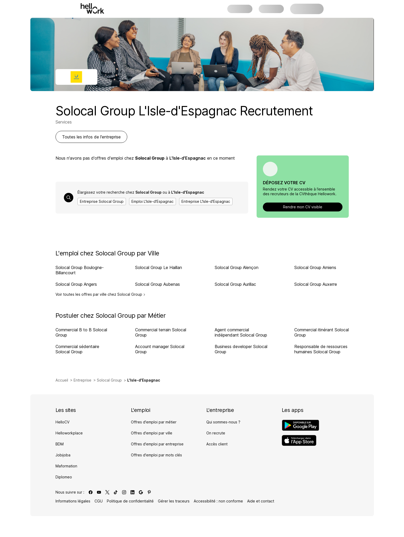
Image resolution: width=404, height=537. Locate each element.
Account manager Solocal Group (159, 349)
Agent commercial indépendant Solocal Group (241, 332)
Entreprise (82, 380)
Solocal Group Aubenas (157, 284)
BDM (60, 444)
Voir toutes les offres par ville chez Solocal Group (100, 294)
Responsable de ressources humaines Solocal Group (320, 349)
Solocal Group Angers (76, 284)
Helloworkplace (69, 433)
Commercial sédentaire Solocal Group (77, 349)
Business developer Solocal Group (241, 349)
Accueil (62, 380)
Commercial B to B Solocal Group (81, 332)
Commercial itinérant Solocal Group (321, 332)
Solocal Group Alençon (236, 267)
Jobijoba (63, 455)
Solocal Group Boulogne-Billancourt (80, 270)
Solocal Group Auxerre (315, 284)
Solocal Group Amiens (315, 267)
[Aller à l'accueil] (92, 8)
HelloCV (62, 422)
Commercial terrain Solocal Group (160, 332)
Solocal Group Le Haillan (158, 267)
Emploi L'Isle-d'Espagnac (152, 201)
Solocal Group (109, 380)
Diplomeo (64, 477)
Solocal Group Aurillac (235, 284)
